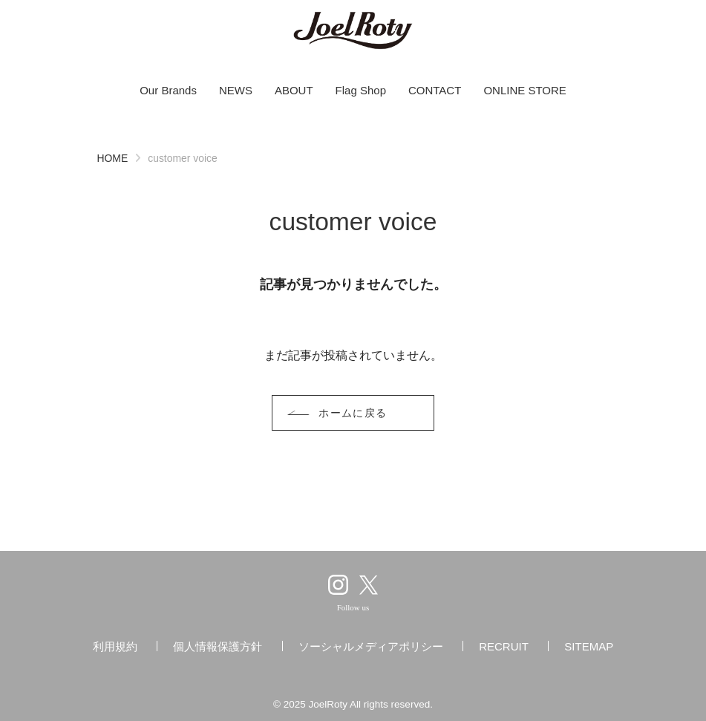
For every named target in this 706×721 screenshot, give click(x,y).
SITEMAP (588, 646)
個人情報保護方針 (217, 646)
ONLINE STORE (524, 90)
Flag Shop (361, 90)
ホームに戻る (353, 413)
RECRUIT (504, 646)
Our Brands (168, 90)
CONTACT (434, 90)
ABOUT (294, 90)
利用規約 (115, 646)
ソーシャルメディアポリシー (370, 646)
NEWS (235, 90)
